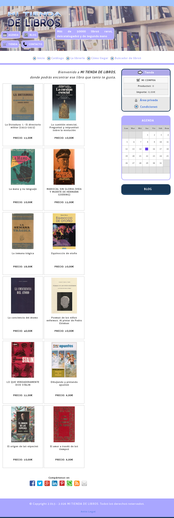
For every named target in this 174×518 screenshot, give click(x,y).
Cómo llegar (97, 58)
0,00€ (146, 92)
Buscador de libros (125, 58)
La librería (75, 58)
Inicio (39, 58)
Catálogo (55, 58)
